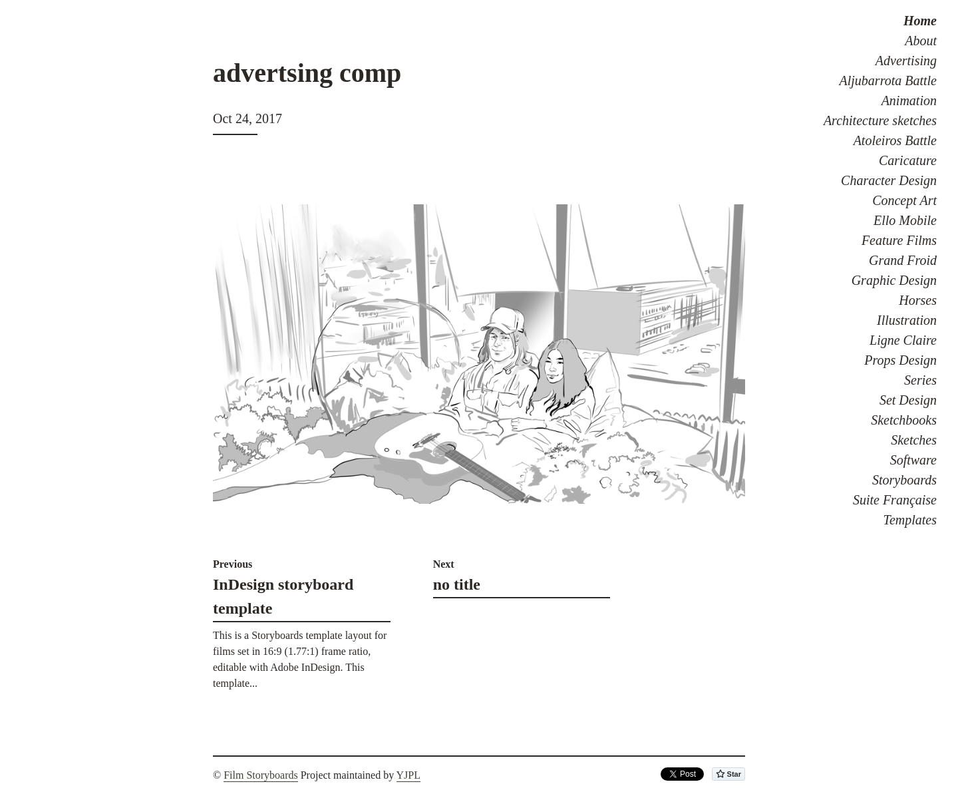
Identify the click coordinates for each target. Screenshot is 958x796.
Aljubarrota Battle (888, 80)
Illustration (907, 320)
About (921, 40)
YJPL (408, 775)
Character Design (889, 180)
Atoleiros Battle (895, 140)
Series (920, 380)
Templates (910, 519)
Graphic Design (894, 280)
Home (920, 20)
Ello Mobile (905, 220)
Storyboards (904, 480)
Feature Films (899, 240)
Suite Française (895, 500)
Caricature (908, 160)
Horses (918, 300)
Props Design (900, 360)
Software (913, 460)
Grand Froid (903, 260)
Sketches (914, 440)
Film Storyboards (261, 775)
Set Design (908, 400)
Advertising (906, 60)
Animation (909, 100)
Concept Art (904, 200)
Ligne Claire (903, 340)
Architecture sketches (880, 120)
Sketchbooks (904, 420)
